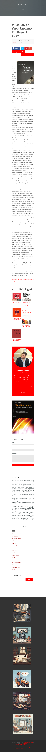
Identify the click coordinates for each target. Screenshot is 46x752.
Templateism (25, 743)
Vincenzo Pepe (14, 519)
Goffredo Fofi (20, 494)
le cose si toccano (16, 502)
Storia (20, 518)
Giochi (18, 493)
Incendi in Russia (15, 498)
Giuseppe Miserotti (30, 493)
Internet (20, 498)
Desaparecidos (26, 484)
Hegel (33, 494)
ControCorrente (14, 484)
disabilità (23, 485)
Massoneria (16, 506)
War (16, 521)
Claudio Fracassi (31, 483)
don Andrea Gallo (28, 485)
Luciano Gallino (25, 503)
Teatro (23, 518)
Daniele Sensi (20, 484)
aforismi (13, 480)
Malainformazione (15, 505)
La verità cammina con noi (29, 501)
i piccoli (18, 495)
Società (29, 517)
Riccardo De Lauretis (16, 515)
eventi (13, 490)
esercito (25, 488)
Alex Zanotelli (18, 480)
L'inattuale (23, 5)
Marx (23, 505)
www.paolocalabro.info (20, 744)
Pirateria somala (21, 512)
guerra (24, 494)
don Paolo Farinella (19, 487)
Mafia (33, 503)
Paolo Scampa (31, 509)
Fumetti (28, 491)
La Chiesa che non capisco (24, 499)
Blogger (25, 526)
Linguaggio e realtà (19, 503)
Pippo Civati (14, 512)
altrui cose (23, 480)
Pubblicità (19, 513)
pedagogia (25, 511)
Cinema (22, 483)
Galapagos (32, 491)
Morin (13, 508)
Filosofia (31, 490)
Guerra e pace (29, 494)
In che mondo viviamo (29, 497)
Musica (16, 508)
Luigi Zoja (30, 503)
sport (33, 516)
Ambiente (28, 480)
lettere (27, 502)
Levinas (30, 502)
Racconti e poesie (25, 513)
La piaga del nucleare (19, 501)
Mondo (33, 506)
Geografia (14, 493)
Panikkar (26, 509)
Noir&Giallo (30, 508)
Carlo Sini (19, 483)
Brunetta (24, 481)
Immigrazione (21, 497)
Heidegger (14, 495)
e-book (26, 487)
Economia (31, 487)
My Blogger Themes (28, 742)
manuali (20, 505)
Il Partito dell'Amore (29, 495)
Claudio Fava (26, 483)
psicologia (14, 513)
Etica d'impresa (31, 488)
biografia (20, 481)
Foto (24, 491)
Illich (17, 497)
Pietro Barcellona (30, 511)
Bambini (32, 480)
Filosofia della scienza (17, 491)
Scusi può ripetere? (16, 517)
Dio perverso (14, 485)
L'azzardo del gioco (26, 498)
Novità (13, 509)
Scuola (32, 515)
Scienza (28, 515)
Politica (32, 512)
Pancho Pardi (21, 509)
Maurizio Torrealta (28, 506)
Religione (31, 513)
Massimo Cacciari (28, 505)
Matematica (22, 506)
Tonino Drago (31, 518)
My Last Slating (22, 508)
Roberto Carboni (23, 515)
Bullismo (27, 481)
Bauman (13, 481)
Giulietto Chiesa (23, 493)
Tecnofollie (27, 518)
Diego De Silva (31, 484)
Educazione (14, 488)
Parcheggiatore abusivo (17, 511)
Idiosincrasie (22, 495)
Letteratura (23, 502)
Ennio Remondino (20, 488)
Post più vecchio (27, 55)
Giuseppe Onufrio (15, 494)
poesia (27, 512)
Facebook (18, 490)
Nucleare (17, 509)
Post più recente (18, 52)
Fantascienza (24, 490)
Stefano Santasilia (15, 518)
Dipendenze (18, 485)
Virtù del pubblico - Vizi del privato (25, 519)
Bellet (14, 42)
